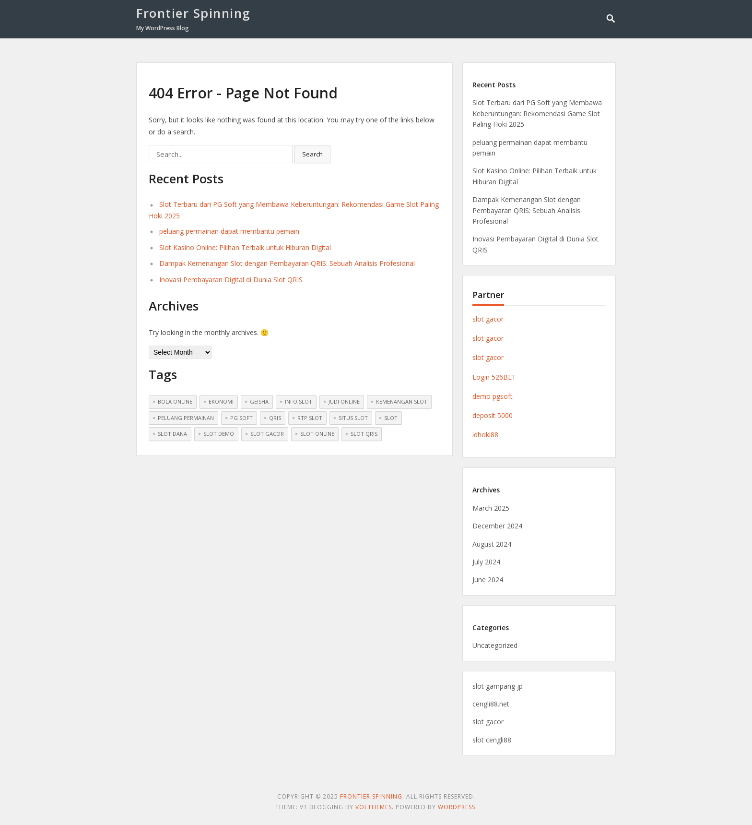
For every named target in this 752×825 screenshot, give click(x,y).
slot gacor (488, 318)
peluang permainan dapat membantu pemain (229, 231)
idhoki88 (485, 434)
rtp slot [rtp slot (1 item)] (309, 417)
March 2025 (490, 508)
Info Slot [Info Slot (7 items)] (298, 401)
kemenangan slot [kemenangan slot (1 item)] (401, 401)
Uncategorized (494, 645)
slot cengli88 (491, 739)
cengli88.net (490, 703)
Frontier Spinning (193, 13)
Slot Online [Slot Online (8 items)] (317, 433)
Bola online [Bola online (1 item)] (175, 401)
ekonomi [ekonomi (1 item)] (221, 401)
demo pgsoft (492, 396)
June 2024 (487, 579)
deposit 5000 (492, 415)
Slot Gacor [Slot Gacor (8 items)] (267, 433)
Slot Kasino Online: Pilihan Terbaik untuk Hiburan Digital (245, 247)
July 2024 (486, 561)
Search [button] (312, 154)
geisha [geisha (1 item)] (259, 401)
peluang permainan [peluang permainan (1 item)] (186, 417)
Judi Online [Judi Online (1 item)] (344, 401)
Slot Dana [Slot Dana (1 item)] (172, 433)
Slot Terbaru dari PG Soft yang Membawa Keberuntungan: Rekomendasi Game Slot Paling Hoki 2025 (537, 113)
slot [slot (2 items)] (391, 417)
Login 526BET (494, 377)
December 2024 (497, 525)
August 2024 (491, 544)
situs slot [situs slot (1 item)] (353, 417)
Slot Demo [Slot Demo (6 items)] (218, 433)
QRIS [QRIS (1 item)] (275, 417)
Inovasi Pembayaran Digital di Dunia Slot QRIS (231, 279)
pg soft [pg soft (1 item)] (241, 417)
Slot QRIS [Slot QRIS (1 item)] (364, 433)
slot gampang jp (497, 686)
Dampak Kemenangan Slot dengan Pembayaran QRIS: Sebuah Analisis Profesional (287, 263)
